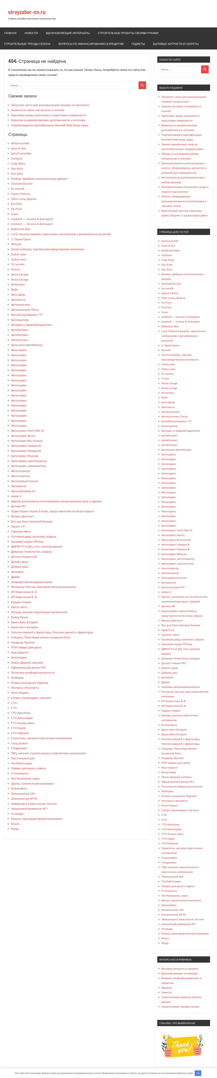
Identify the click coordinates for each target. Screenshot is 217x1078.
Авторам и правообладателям (31, 324)
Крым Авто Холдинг (24, 622)
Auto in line (18, 148)
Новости (31, 33)
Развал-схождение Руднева (29, 682)
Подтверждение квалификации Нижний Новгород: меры (49, 125)
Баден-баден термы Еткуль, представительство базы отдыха (52, 511)
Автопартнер (20, 319)
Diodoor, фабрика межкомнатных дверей (39, 178)
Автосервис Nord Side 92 (27, 430)
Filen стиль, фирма (23, 198)
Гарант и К (18, 526)
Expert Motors (20, 193)
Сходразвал (19, 748)
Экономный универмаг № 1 (29, 808)
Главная (10, 33)
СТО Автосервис (22, 718)
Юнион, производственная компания (36, 818)
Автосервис (19, 350)
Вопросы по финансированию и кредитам (91, 44)
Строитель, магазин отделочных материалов (41, 738)
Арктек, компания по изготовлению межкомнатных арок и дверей (56, 501)
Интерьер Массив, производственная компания (43, 586)
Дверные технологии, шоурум (31, 551)
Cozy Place (18, 163)
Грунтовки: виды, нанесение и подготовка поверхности (48, 115)
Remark (16, 244)
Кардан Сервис (21, 602)
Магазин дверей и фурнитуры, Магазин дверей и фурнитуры (52, 632)
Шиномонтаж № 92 (24, 798)
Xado (14, 289)
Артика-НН (18, 506)
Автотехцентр (20, 471)
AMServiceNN (20, 143)
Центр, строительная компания (32, 783)
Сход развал (19, 743)
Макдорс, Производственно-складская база (40, 637)
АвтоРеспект (19, 329)
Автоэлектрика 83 (23, 491)
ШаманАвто (19, 788)
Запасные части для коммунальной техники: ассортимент (50, 105)
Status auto (18, 254)
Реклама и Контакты (25, 687)
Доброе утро (19, 566)
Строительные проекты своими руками (128, 33)
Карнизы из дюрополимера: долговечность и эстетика (48, 120)
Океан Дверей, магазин (27, 662)
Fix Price (16, 203)
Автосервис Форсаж (24, 455)
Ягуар (15, 828)
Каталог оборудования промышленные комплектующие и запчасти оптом (184, 200)
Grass (14, 213)
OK (198, 1073)
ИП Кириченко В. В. (24, 591)
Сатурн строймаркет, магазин (31, 697)
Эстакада (17, 813)
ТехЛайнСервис (21, 763)
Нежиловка (19, 657)
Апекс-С (16, 496)
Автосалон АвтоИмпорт (27, 344)
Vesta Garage (20, 274)
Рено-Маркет (20, 692)
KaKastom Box (20, 229)
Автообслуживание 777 (27, 314)
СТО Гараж (18, 728)
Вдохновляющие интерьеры (68, 33)
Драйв (15, 576)
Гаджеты (138, 44)
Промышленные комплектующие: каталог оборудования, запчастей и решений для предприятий (184, 167)
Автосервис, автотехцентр (29, 461)
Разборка (17, 677)
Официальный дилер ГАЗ (28, 667)
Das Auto (17, 168)
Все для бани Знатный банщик (31, 521)
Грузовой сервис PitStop (27, 541)
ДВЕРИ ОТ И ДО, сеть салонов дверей (36, 546)
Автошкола (18, 486)
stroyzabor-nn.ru (32, 11)
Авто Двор (18, 294)
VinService (18, 284)
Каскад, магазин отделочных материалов (39, 612)
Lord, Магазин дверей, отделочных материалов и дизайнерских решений (61, 234)
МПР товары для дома (26, 647)
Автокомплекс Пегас (25, 309)
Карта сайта (19, 607)
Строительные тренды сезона (27, 44)
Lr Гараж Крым (21, 239)
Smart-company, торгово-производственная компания (47, 249)
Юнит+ (15, 823)
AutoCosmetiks (21, 153)
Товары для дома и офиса (28, 768)
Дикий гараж (19, 561)
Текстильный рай (23, 758)
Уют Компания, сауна (25, 778)
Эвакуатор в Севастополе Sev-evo (34, 803)
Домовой (17, 571)
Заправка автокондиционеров (31, 581)
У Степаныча (19, 773)
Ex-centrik (17, 188)
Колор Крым (19, 617)
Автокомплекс (21, 304)
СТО (14, 702)
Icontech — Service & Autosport (32, 219)
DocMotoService (22, 183)
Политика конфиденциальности (33, 672)
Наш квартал (19, 652)
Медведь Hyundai (23, 642)
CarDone (17, 158)
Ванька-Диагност (22, 516)
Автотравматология (24, 481)
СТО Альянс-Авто (22, 723)
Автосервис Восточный (26, 440)
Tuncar (15, 269)
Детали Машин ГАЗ (24, 556)
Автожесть (18, 299)
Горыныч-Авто (20, 531)
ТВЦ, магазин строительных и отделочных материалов (48, 753)
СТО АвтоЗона (20, 712)
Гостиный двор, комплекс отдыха (33, 536)
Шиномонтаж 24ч (23, 793)
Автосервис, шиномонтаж (28, 465)
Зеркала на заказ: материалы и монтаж (37, 110)
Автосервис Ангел (23, 435)
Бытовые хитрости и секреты (176, 44)
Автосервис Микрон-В (26, 445)
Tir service (18, 264)
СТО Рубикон (20, 733)
